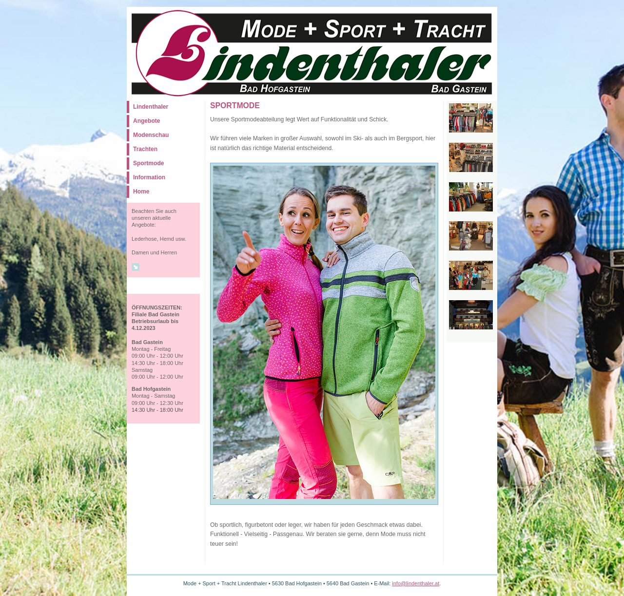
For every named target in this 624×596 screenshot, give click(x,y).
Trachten (145, 149)
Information (149, 177)
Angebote (146, 120)
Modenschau (151, 135)
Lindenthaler (150, 106)
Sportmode (148, 163)
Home (141, 191)
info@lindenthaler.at (415, 583)
